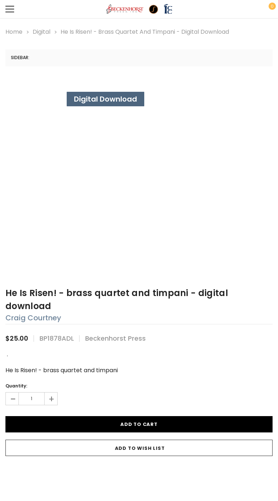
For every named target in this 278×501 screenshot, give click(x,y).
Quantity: (16, 386)
